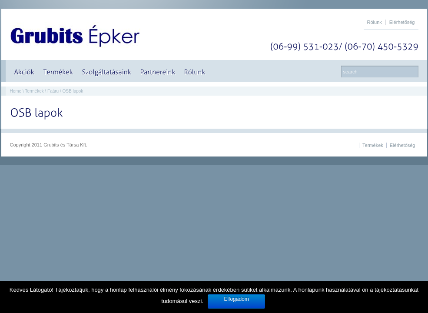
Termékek (34, 91)
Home (16, 91)
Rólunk (374, 22)
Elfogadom (236, 299)
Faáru (53, 91)
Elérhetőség (402, 22)
